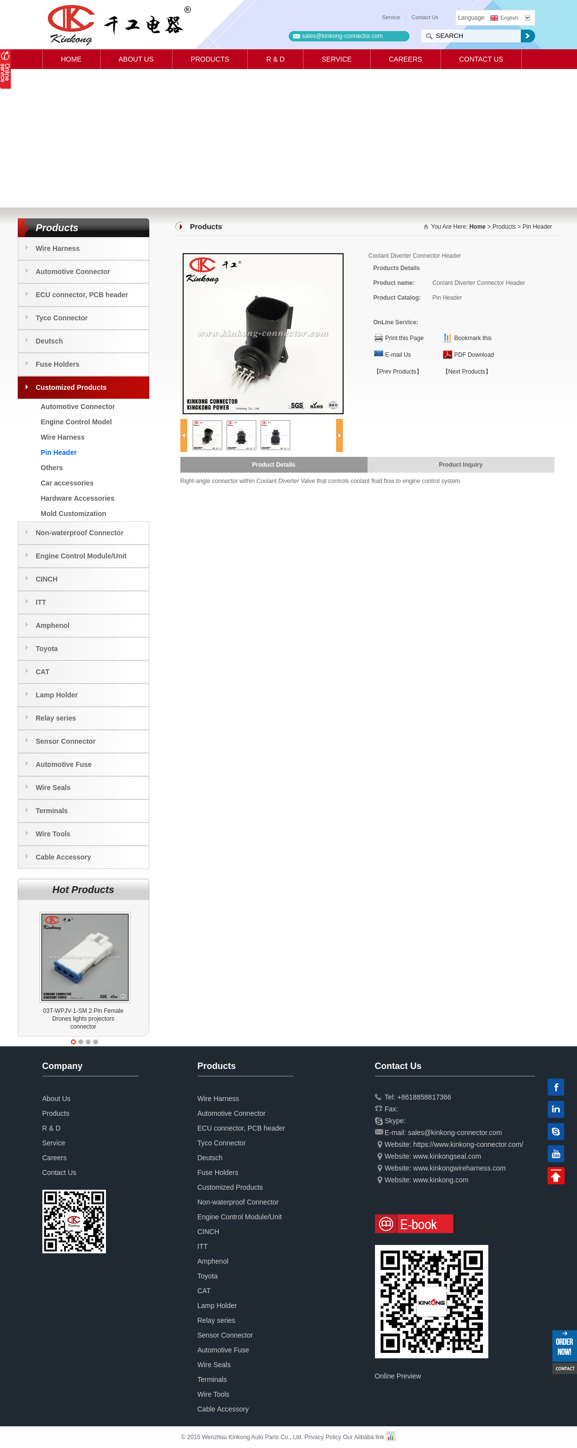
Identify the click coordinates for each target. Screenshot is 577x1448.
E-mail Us (398, 354)
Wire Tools (53, 834)
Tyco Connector (62, 318)
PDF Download (474, 354)
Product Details (273, 464)
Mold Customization (73, 513)
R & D (275, 59)
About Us (136, 59)
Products (210, 59)
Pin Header (59, 452)
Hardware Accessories (78, 498)
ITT (41, 602)
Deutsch (49, 341)
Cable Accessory (63, 857)
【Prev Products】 (397, 371)
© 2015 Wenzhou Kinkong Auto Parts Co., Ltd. (243, 1437)
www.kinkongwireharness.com (459, 1168)
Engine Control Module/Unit (81, 556)
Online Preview (398, 1376)
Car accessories (67, 483)
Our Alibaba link (363, 1437)
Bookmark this (473, 338)
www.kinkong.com (441, 1180)
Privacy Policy (323, 1437)
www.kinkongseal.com (447, 1156)
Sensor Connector (66, 741)
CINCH (47, 579)
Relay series (56, 718)
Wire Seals (53, 788)
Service (391, 17)
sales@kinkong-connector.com (342, 36)
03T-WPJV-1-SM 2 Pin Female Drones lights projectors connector (83, 1018)
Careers (405, 59)
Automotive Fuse (64, 764)
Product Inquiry (461, 464)
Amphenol (52, 625)
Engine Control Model (76, 422)
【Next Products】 (466, 371)
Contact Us (424, 17)
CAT (43, 672)
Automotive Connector (73, 272)
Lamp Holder (57, 695)
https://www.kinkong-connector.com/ (468, 1144)
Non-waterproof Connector (80, 533)
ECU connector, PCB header (82, 295)
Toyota (47, 649)
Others (52, 468)
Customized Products (71, 387)
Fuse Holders (58, 364)
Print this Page (404, 338)
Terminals (52, 811)
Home (71, 59)
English (504, 18)
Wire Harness (58, 248)
